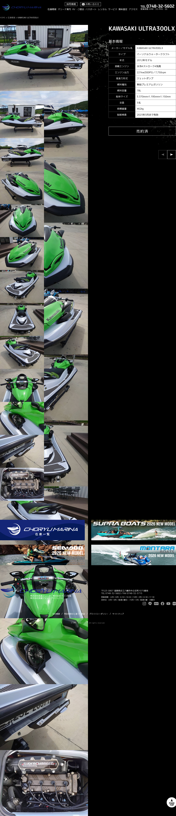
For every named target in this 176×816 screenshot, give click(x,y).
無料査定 (123, 9)
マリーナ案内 (64, 9)
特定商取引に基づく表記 (74, 614)
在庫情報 (52, 9)
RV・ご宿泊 (78, 9)
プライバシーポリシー (98, 614)
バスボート (91, 9)
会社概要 (56, 614)
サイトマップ (118, 614)
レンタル (102, 9)
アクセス (133, 9)
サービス (112, 9)
